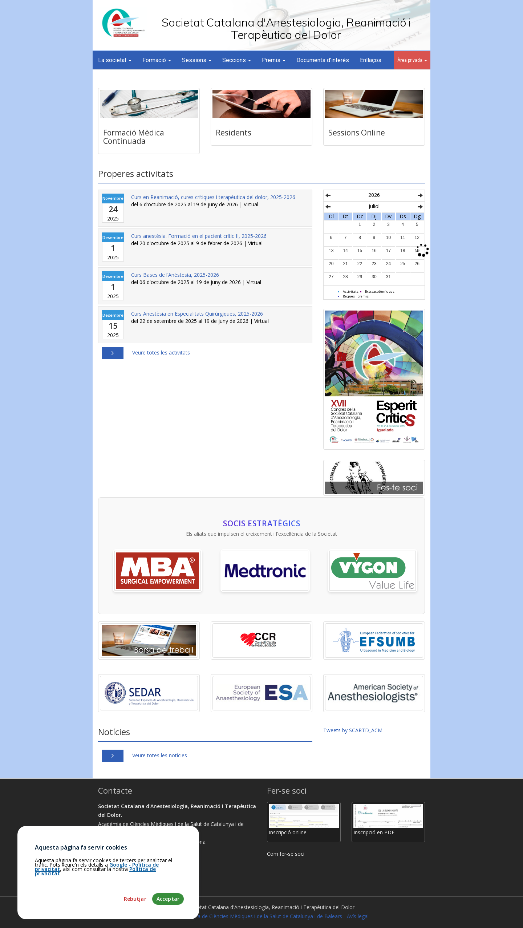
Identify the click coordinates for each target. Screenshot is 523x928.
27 (331, 276)
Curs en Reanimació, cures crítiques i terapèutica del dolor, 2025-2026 (213, 197)
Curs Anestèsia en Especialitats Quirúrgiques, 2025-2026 (197, 313)
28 (345, 276)
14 (345, 250)
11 (402, 237)
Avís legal (358, 916)
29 (359, 276)
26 (417, 263)
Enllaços (370, 60)
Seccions (236, 60)
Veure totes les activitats (161, 352)
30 (374, 276)
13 (331, 250)
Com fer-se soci (285, 853)
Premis (273, 60)
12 (417, 237)
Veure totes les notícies (159, 755)
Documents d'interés (322, 60)
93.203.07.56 (116, 868)
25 (402, 263)
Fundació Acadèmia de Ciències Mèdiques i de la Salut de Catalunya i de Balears (248, 916)
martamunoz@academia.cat (134, 877)
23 (374, 263)
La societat (114, 60)
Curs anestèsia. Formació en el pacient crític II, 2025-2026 (199, 235)
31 (388, 276)
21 (345, 263)
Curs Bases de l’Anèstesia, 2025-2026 (175, 274)
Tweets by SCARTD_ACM (352, 730)
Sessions (196, 60)
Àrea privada (412, 60)
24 (388, 263)
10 (388, 237)
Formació (156, 60)
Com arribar (115, 859)
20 (331, 263)
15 (359, 250)
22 (359, 263)
